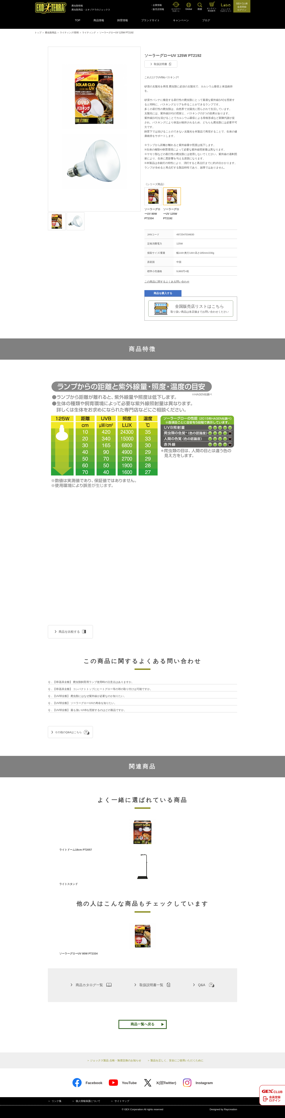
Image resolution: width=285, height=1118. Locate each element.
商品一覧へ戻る (142, 1024)
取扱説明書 (161, 64)
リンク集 (57, 1101)
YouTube (122, 1083)
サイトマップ (121, 1101)
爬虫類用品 (50, 32)
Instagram (197, 1083)
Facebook (87, 1083)
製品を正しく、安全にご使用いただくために (176, 1060)
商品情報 (98, 20)
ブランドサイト (150, 20)
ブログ (206, 20)
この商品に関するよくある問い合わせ (166, 281)
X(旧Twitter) (159, 1083)
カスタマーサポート (176, 7)
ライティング (89, 32)
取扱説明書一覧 (152, 984)
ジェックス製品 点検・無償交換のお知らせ (115, 1060)
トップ (38, 32)
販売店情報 (158, 9)
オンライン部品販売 (211, 7)
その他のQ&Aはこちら (70, 732)
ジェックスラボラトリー (225, 7)
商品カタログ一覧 (91, 984)
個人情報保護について (88, 1101)
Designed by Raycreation (223, 1109)
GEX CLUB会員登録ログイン (242, 6)
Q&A (203, 984)
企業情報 (157, 5)
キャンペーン (181, 20)
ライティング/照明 (69, 32)
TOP (77, 20)
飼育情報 (122, 20)
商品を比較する (70, 631)
